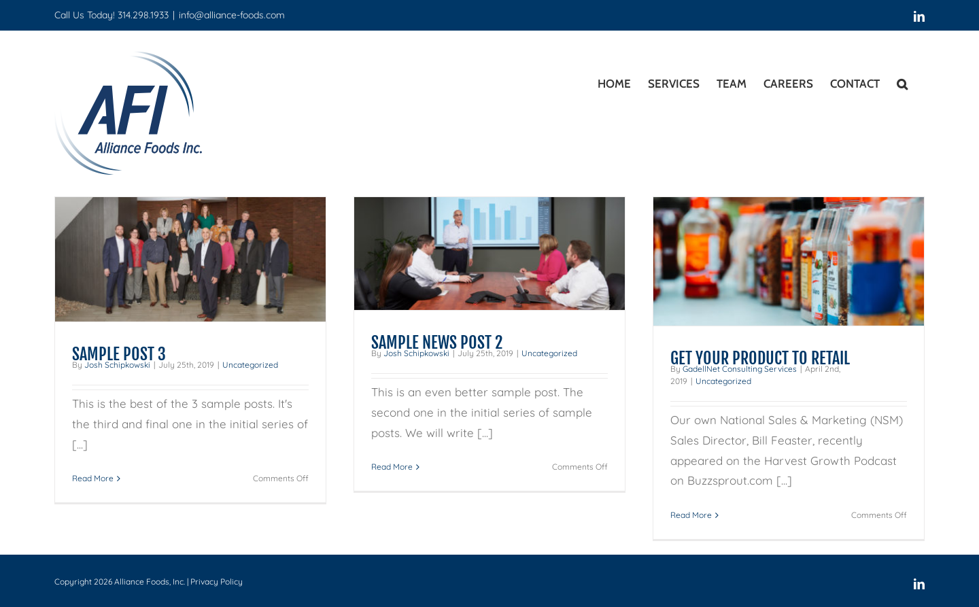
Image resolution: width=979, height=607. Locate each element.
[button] (902, 81)
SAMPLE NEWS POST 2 (436, 342)
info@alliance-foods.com (232, 15)
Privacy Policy (216, 581)
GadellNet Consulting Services (740, 369)
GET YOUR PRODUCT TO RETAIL (760, 358)
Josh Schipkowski (117, 365)
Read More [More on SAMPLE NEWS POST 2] (392, 467)
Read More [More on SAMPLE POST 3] (93, 478)
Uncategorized (250, 365)
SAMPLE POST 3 (119, 354)
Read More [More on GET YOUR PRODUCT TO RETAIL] (691, 515)
